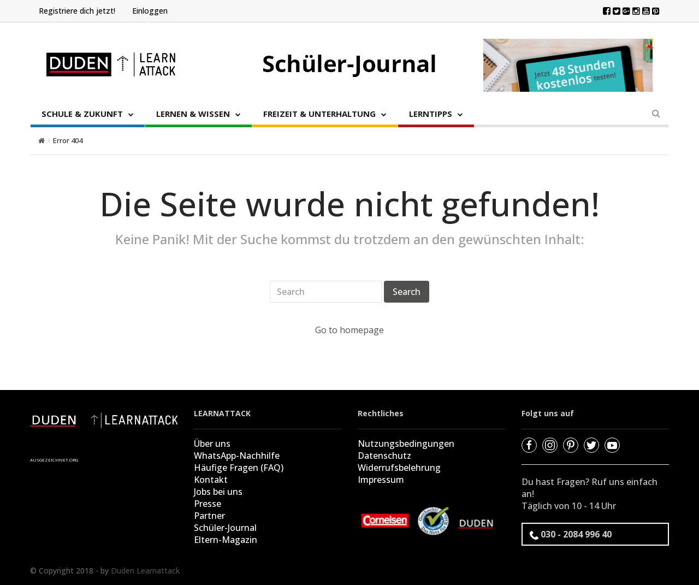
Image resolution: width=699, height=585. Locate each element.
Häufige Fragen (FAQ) (238, 468)
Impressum (381, 480)
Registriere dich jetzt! (77, 10)
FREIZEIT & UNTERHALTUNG (319, 113)
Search (406, 292)
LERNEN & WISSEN (193, 113)
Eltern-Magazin (225, 540)
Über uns (212, 444)
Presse (207, 504)
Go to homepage (349, 330)
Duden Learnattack (145, 570)
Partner (209, 516)
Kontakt (211, 480)
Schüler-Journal (225, 528)
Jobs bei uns (218, 492)
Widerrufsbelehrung (399, 468)
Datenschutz (384, 456)
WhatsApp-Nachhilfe (237, 456)
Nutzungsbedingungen (406, 444)
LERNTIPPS (430, 113)
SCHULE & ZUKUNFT (82, 113)
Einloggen (150, 10)
